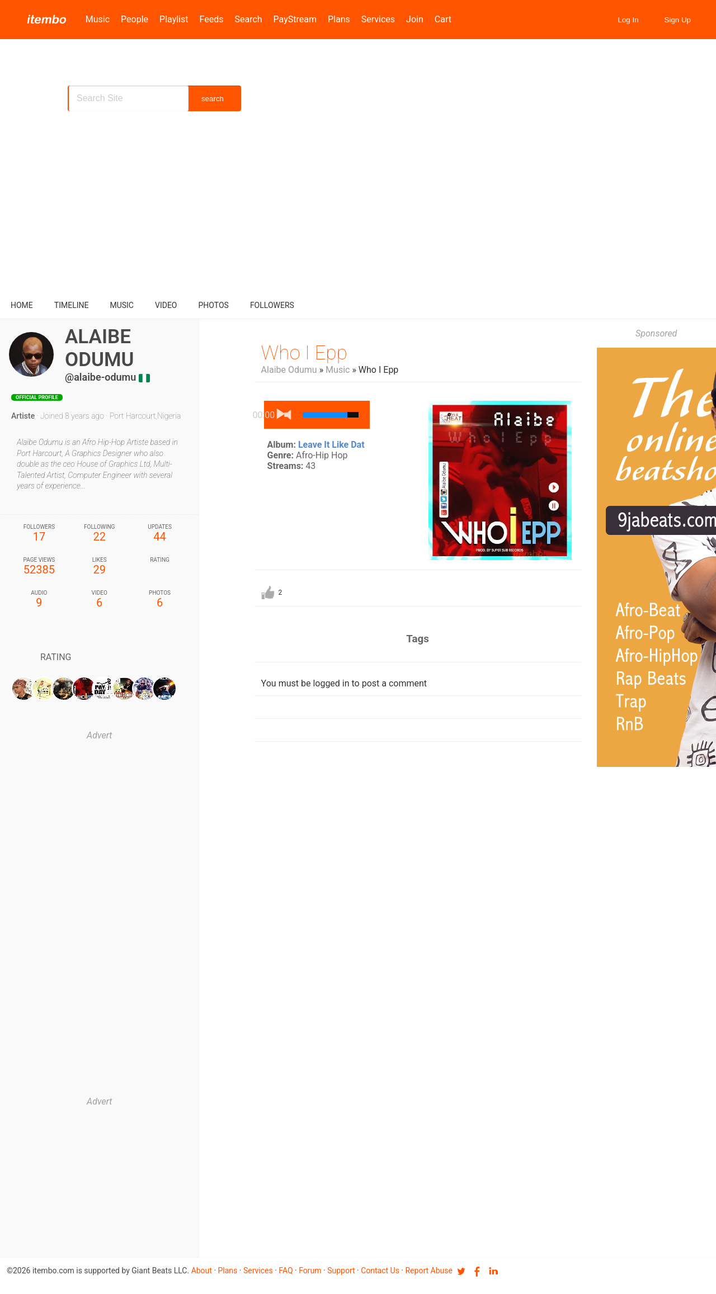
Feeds (212, 19)
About (201, 1270)
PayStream (295, 19)
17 (39, 533)
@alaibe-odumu (100, 377)
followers (272, 305)
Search (248, 19)
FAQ (286, 1270)
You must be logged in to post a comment (344, 683)
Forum (310, 1270)
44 (160, 533)
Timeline (71, 305)
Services (378, 19)
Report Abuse (428, 1270)
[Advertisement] (358, 207)
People (134, 19)
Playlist (173, 19)
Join (414, 19)
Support (341, 1270)
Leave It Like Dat (331, 444)
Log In (628, 20)
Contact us (380, 1270)
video (166, 305)
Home (22, 305)
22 (99, 533)
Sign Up (678, 20)
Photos (214, 305)
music (122, 305)
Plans (339, 19)
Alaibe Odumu (289, 369)
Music (98, 19)
